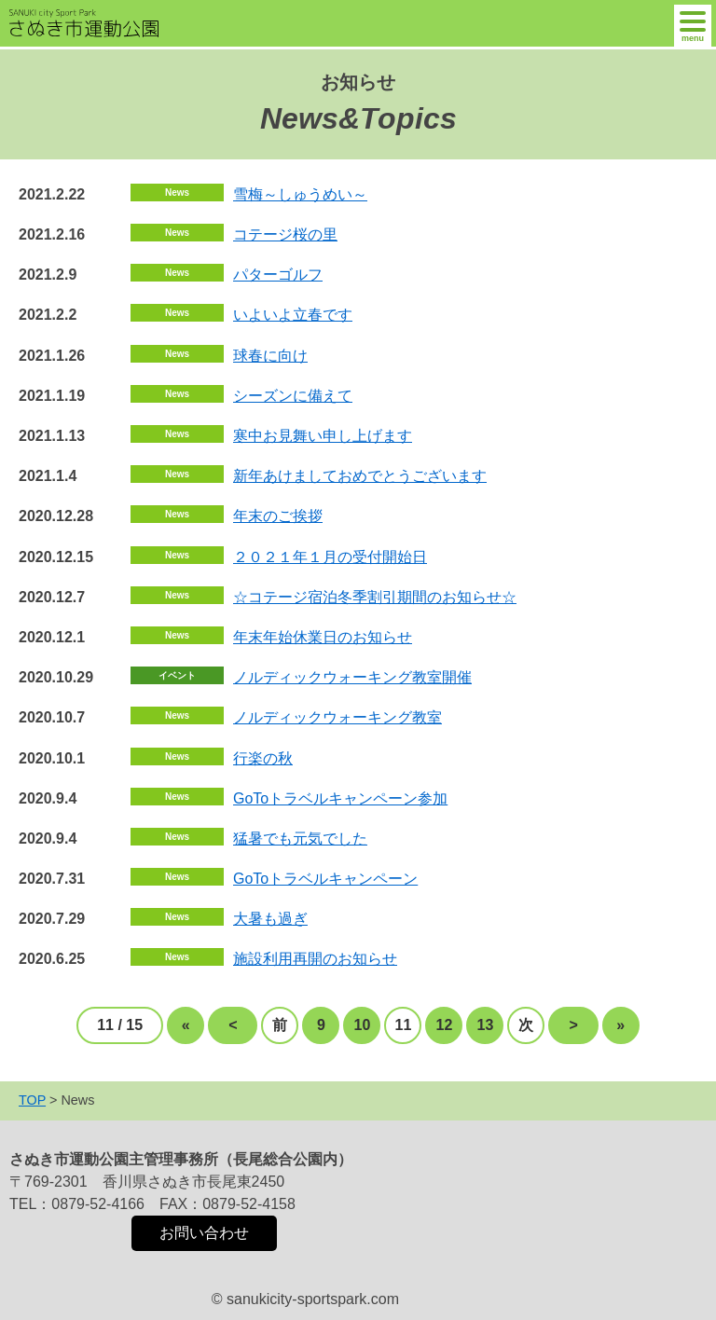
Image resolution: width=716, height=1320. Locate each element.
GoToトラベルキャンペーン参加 (340, 798)
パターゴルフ (278, 274)
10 (362, 1025)
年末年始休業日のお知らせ (322, 637)
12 (444, 1025)
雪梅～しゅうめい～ (300, 194)
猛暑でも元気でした (300, 838)
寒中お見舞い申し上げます (322, 436)
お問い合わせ (204, 1233)
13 (485, 1025)
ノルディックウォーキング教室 (337, 717)
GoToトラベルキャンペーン (325, 879)
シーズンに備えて (292, 396)
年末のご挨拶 (278, 516)
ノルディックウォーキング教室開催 (352, 677)
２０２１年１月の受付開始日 (330, 557)
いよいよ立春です (292, 315)
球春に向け (270, 356)
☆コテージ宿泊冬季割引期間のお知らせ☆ (374, 597)
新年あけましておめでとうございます (360, 476)
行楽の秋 (263, 758)
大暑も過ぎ (270, 919)
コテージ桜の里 (285, 234)
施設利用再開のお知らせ (315, 959)
